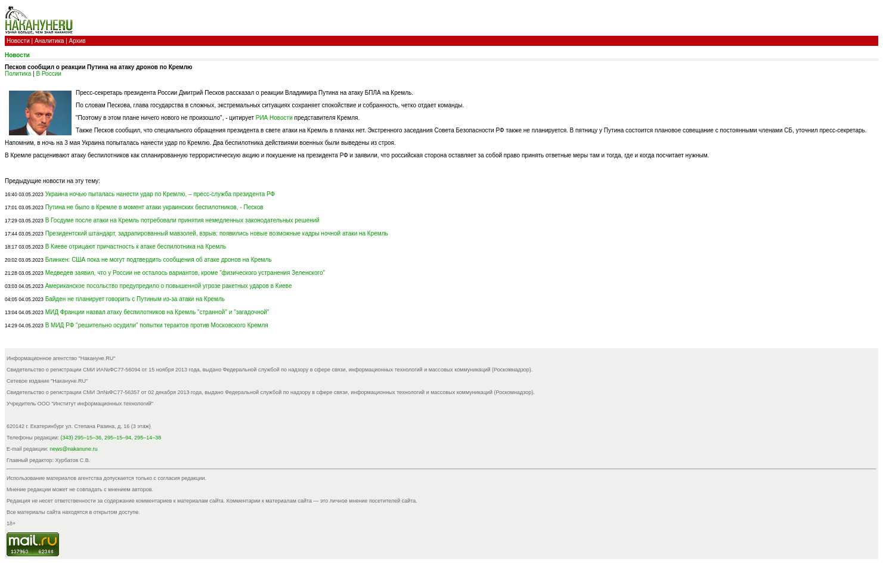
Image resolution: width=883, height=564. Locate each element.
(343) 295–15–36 (81, 438)
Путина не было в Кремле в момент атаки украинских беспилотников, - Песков (154, 207)
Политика (18, 73)
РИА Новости (274, 117)
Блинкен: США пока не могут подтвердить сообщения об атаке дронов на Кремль (158, 259)
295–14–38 (147, 438)
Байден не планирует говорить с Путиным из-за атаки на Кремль (135, 299)
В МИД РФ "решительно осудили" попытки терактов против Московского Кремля (156, 325)
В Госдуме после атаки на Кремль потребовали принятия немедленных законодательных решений (182, 220)
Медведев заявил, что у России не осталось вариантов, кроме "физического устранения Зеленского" (185, 272)
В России (48, 73)
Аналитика (49, 41)
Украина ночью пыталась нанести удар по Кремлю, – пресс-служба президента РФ (160, 194)
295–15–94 (117, 438)
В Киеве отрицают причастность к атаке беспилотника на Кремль (136, 246)
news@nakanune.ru (73, 449)
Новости (18, 41)
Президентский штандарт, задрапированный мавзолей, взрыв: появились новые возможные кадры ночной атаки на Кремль (216, 233)
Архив (77, 41)
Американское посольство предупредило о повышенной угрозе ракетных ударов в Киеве (168, 286)
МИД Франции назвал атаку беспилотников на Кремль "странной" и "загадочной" (157, 312)
